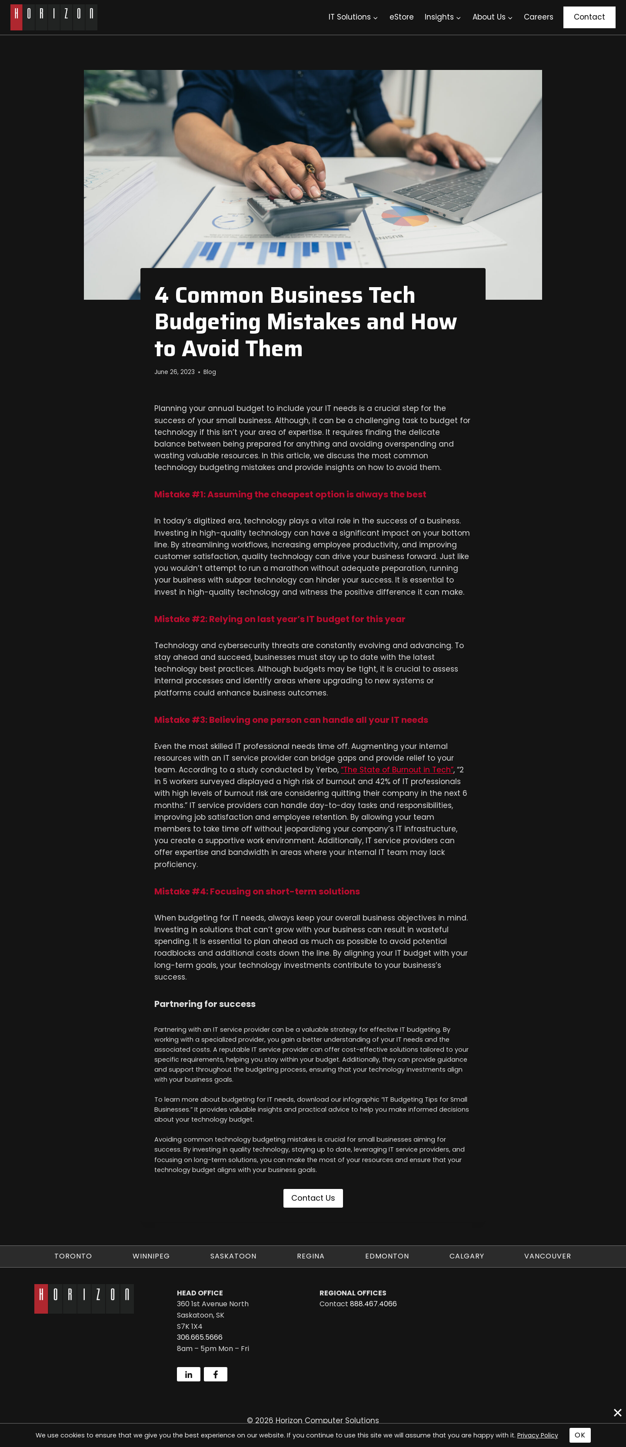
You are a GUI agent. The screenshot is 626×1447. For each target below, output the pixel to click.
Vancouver (547, 1256)
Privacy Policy (538, 1435)
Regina (311, 1256)
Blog (209, 372)
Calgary (467, 1256)
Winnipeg (151, 1256)
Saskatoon (233, 1256)
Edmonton (387, 1256)
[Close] (617, 1412)
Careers (538, 17)
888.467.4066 (373, 1304)
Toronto (73, 1256)
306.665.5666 (200, 1337)
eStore (402, 17)
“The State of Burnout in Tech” (397, 770)
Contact (589, 17)
